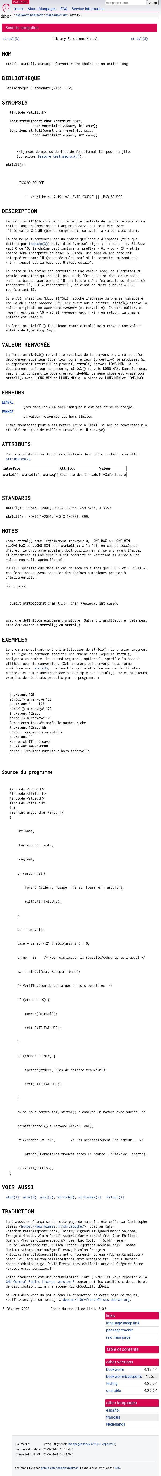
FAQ (64, 9)
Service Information (88, 9)
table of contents (123, 1349)
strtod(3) (65, 1197)
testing (112, 1383)
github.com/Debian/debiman (60, 1468)
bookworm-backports (29, 15)
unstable (113, 1390)
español (113, 1410)
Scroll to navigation (22, 28)
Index (18, 9)
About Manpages (42, 9)
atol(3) (46, 1197)
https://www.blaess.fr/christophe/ (52, 1226)
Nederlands (115, 1424)
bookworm (115, 1369)
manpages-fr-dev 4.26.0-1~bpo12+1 (91, 1444)
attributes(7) (18, 459)
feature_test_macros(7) (59, 156)
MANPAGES (20, 1)
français (113, 1417)
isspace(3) (38, 244)
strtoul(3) (114, 1197)
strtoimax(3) (89, 1197)
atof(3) (12, 1197)
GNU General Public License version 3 (40, 1282)
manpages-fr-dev (57, 15)
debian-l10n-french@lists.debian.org (96, 1300)
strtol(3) (11, 39)
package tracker (119, 1330)
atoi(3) (41, 668)
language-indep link (122, 1323)
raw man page (118, 1337)
